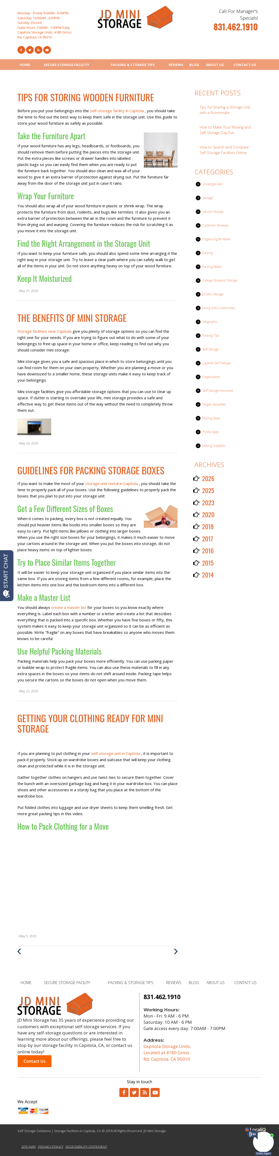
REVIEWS (176, 64)
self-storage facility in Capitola (117, 110)
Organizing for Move (216, 239)
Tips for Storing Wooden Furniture (85, 97)
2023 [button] (208, 502)
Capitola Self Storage (216, 363)
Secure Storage (213, 211)
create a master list (69, 607)
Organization (211, 377)
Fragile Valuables (214, 404)
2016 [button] (208, 550)
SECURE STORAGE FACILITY (66, 64)
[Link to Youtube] (47, 50)
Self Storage (210, 349)
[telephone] (235, 29)
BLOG (194, 64)
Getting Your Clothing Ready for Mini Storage (90, 723)
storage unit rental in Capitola (112, 483)
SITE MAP (28, 1146)
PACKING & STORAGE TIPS (133, 64)
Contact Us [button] (35, 1061)
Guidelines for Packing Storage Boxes (91, 470)
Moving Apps (211, 418)
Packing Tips (210, 335)
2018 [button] (208, 526)
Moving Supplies (213, 445)
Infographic (209, 322)
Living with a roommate (218, 308)
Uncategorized (212, 184)
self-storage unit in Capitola (116, 753)
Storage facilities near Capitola (45, 331)
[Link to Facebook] (21, 50)
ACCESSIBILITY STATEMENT (86, 1146)
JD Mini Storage (213, 294)
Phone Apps (210, 432)
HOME (25, 64)
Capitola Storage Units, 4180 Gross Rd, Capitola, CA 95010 (44, 34)
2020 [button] (208, 514)
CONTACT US (244, 64)
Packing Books (211, 266)
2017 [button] (207, 538)
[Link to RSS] (144, 1092)
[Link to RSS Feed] (38, 50)
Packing (207, 253)
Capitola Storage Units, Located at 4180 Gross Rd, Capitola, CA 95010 (167, 1052)
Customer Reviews (215, 225)
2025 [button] (208, 490)
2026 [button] (208, 478)
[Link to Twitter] (30, 50)
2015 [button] (207, 562)
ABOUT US (215, 64)
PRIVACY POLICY (50, 1146)
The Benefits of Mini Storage (72, 317)
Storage (207, 198)
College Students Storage (219, 280)
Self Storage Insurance (217, 390)
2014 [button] (208, 574)
